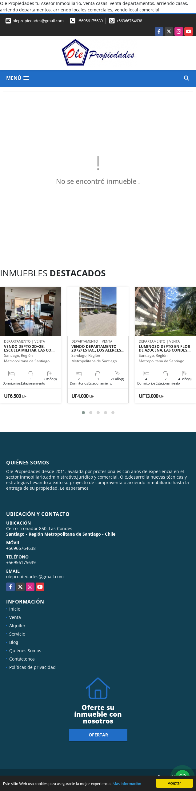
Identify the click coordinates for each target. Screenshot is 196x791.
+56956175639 (90, 20)
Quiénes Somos (25, 650)
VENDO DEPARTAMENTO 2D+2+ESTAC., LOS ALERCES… (97, 348)
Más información (127, 784)
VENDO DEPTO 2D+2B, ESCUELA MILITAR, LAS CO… (29, 348)
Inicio (14, 609)
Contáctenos (22, 659)
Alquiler (17, 625)
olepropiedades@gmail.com (35, 576)
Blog (13, 642)
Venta (15, 617)
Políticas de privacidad (32, 667)
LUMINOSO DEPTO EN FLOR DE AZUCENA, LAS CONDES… (164, 348)
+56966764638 (129, 20)
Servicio (17, 634)
